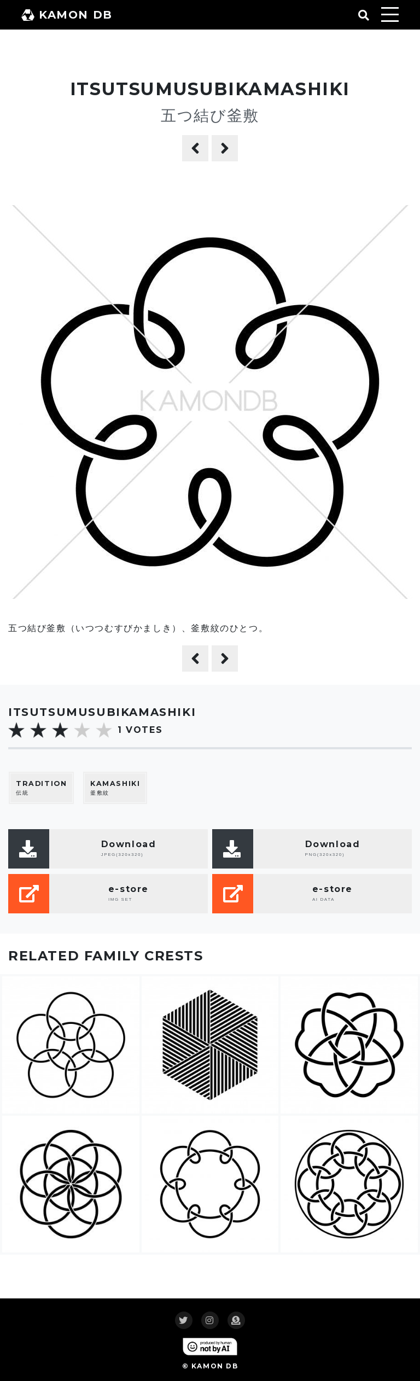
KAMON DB (67, 14)
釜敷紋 (115, 788)
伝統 (41, 788)
